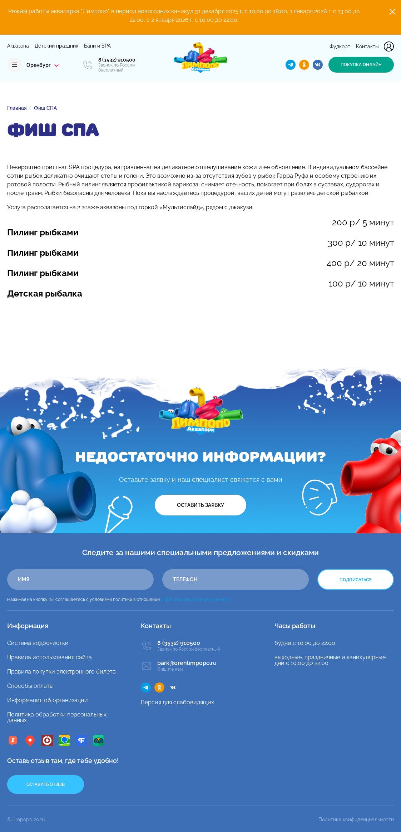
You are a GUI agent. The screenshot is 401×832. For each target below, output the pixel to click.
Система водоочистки (38, 643)
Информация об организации (47, 700)
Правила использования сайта (49, 657)
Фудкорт (340, 46)
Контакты (367, 46)
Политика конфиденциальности (356, 819)
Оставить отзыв (45, 784)
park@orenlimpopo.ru (187, 663)
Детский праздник (56, 45)
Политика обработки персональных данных (57, 717)
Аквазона (18, 45)
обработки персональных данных (195, 599)
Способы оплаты (30, 685)
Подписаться (356, 579)
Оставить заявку (200, 505)
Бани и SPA (97, 45)
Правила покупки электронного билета (61, 671)
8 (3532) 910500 (116, 59)
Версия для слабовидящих (177, 702)
